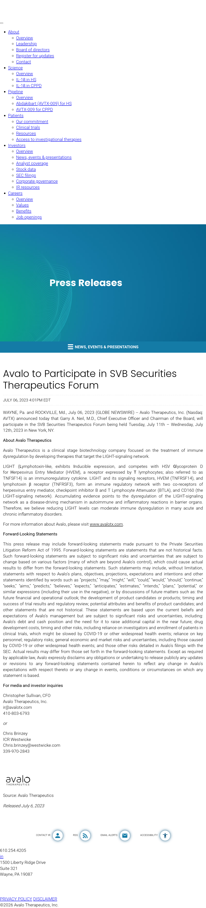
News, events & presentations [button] (103, 346)
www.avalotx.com (106, 524)
